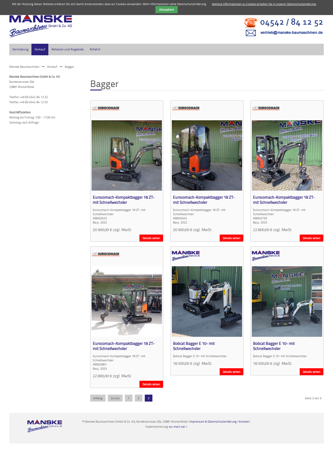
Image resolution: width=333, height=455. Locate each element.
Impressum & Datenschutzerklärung (213, 421)
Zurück (115, 398)
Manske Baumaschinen (24, 67)
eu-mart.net (177, 426)
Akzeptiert (166, 9)
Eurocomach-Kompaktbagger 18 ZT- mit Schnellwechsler (123, 199)
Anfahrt (95, 49)
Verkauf (52, 67)
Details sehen (151, 238)
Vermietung (20, 49)
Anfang (97, 398)
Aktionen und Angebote (67, 49)
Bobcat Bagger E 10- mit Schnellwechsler (194, 345)
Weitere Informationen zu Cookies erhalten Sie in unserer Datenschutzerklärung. (264, 4)
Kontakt (244, 421)
